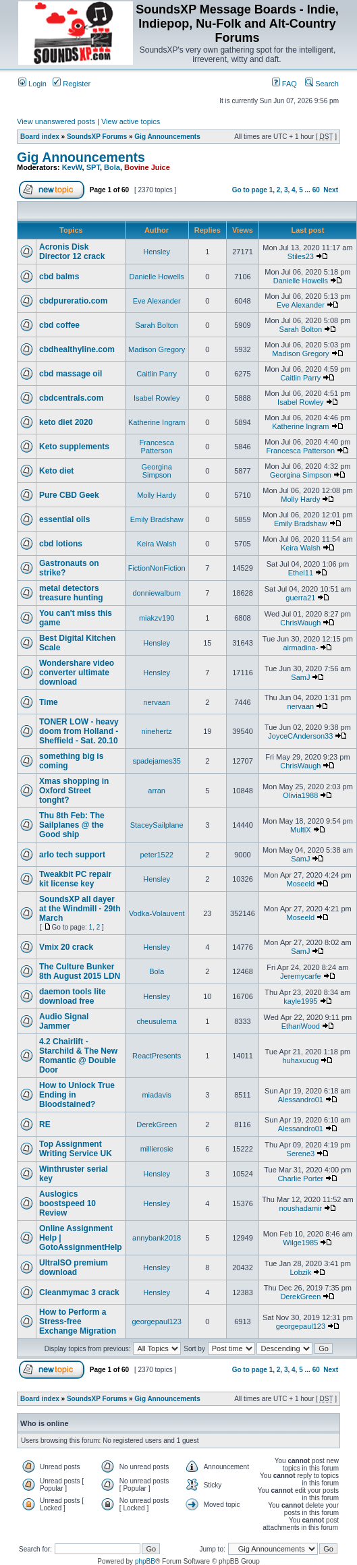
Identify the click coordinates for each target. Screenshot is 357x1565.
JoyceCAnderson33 (300, 736)
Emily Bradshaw (157, 519)
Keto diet (56, 471)
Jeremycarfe (300, 976)
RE (45, 1124)
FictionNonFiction (157, 568)
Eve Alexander (157, 301)
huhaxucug (300, 1060)
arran (156, 791)
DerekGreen (156, 1124)
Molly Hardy (156, 495)
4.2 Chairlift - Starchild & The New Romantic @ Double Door (78, 1056)
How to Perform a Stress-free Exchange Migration (77, 1321)
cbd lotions (60, 543)
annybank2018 (156, 1238)
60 (316, 190)
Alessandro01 (300, 1100)
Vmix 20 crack (66, 947)
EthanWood (300, 1026)
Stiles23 (300, 256)
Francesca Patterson (156, 446)
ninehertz (157, 731)
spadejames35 (156, 761)
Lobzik (300, 1272)
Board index (39, 136)
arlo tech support (72, 854)
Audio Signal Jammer (63, 1021)
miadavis (156, 1095)
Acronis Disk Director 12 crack (72, 251)
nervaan (156, 702)
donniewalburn (156, 593)
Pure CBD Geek (69, 495)
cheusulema (157, 1021)
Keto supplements (74, 446)
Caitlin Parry (156, 374)
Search (322, 84)
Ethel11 (300, 573)
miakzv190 (157, 618)
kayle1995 (300, 1001)
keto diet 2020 (65, 422)
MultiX (300, 830)
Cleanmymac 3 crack (79, 1292)
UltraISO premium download (73, 1267)
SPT (93, 167)
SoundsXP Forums (97, 136)
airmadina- (300, 648)
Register (71, 84)
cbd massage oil (70, 373)
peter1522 (156, 855)
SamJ (300, 677)
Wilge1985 (300, 1243)
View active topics (130, 121)
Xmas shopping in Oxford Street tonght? (74, 790)
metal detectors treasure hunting (71, 593)
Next (330, 190)
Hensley (156, 252)
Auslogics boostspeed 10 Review (67, 1203)
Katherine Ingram (156, 422)
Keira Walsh (157, 544)
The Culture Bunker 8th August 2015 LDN (79, 971)
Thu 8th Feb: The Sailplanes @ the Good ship (72, 825)
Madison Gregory (156, 349)
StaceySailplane (157, 825)
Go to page (249, 190)
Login (32, 84)
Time (48, 702)
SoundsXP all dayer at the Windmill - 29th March (80, 908)
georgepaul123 (156, 1321)
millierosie (156, 1149)
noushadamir (301, 1208)
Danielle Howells (157, 277)
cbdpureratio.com (73, 301)
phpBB (145, 1561)
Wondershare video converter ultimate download (76, 672)
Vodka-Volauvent (157, 913)
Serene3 (301, 1153)
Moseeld (301, 884)
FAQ (284, 84)
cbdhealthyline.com (77, 349)
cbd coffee (59, 325)
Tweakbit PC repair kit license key (75, 879)
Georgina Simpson (157, 471)
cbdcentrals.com (71, 398)
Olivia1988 (300, 795)
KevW (72, 167)
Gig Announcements (167, 136)
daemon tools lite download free (72, 996)
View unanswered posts (56, 121)
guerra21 (300, 598)
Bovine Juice (147, 167)
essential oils (64, 519)
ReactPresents (156, 1056)
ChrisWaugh (300, 623)
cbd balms (59, 276)
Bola (112, 167)
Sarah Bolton (156, 325)
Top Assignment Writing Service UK (75, 1148)
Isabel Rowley (157, 398)
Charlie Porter (300, 1178)
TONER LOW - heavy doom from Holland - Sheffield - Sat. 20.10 (79, 731)
